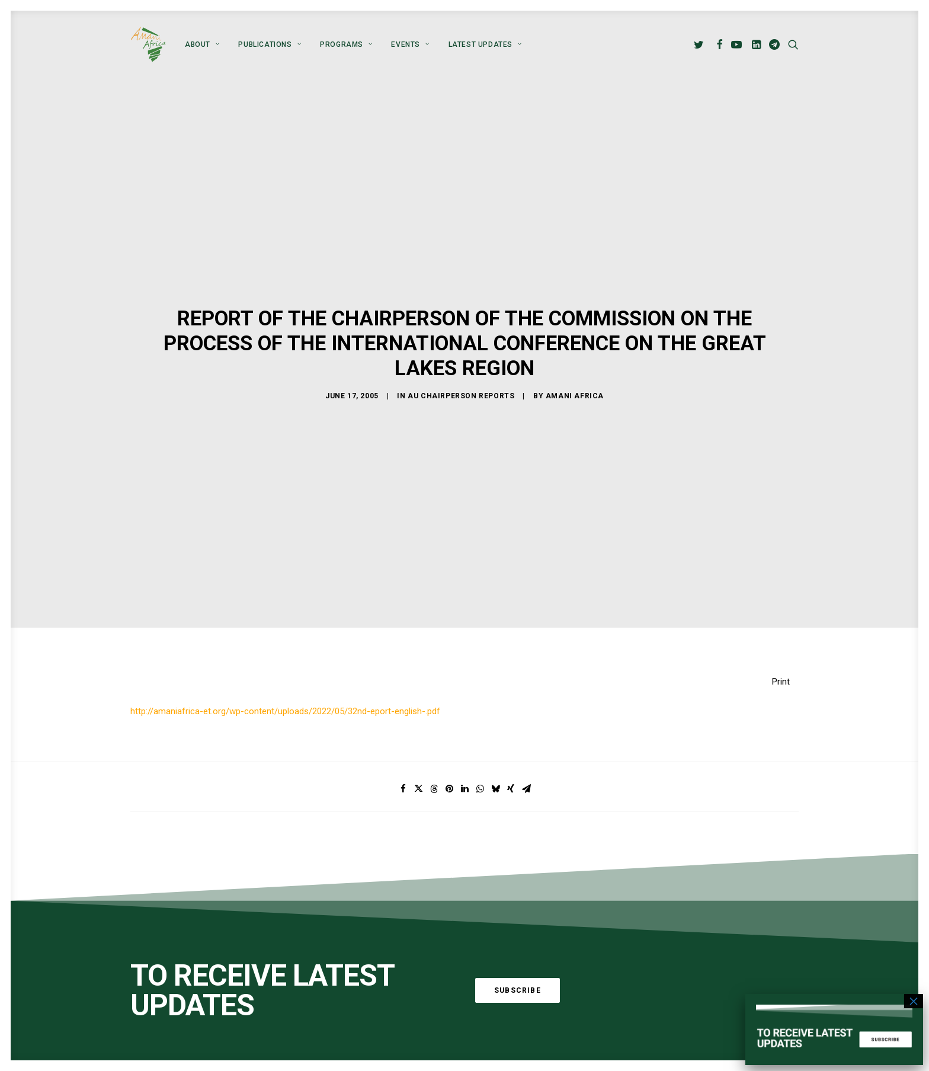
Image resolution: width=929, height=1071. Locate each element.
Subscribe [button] (517, 990)
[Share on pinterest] (449, 789)
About (202, 44)
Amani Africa (575, 395)
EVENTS (410, 44)
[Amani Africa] (148, 44)
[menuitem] (202, 44)
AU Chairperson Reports (461, 395)
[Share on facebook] (403, 789)
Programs (346, 44)
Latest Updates (485, 44)
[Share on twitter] (418, 789)
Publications (269, 44)
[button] (700, 44)
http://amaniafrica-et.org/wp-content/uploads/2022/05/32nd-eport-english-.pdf (285, 711)
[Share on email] (526, 789)
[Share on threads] (434, 789)
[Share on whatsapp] (480, 789)
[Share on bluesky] (495, 789)
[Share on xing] (511, 789)
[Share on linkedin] (464, 789)
